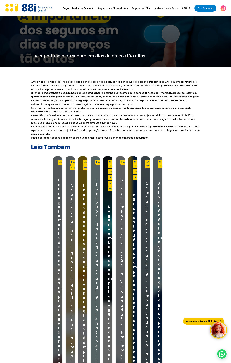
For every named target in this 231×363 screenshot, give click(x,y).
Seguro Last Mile (141, 8)
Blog (125, 293)
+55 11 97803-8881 (42, 291)
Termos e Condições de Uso (139, 297)
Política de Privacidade (136, 301)
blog (39, 162)
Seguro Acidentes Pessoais (78, 8)
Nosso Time (129, 289)
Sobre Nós (128, 285)
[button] (222, 354)
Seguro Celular (82, 297)
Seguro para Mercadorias (113, 8)
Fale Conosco (205, 8)
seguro (104, 162)
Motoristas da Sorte (166, 8)
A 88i (184, 8)
